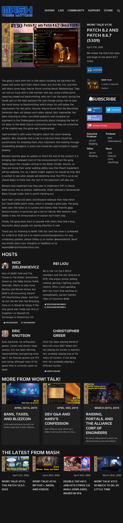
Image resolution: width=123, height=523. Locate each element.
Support (94, 10)
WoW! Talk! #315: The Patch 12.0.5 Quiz (13, 485)
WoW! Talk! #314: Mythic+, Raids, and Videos (44, 485)
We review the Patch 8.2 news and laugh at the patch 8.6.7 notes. (103, 57)
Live (61, 10)
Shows (50, 10)
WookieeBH (12, 322)
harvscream (53, 371)
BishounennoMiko (56, 304)
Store (108, 10)
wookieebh (29, 322)
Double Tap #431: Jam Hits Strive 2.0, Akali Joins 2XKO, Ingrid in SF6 (76, 487)
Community (76, 10)
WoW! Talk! (106, 80)
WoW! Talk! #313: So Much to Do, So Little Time (106, 485)
